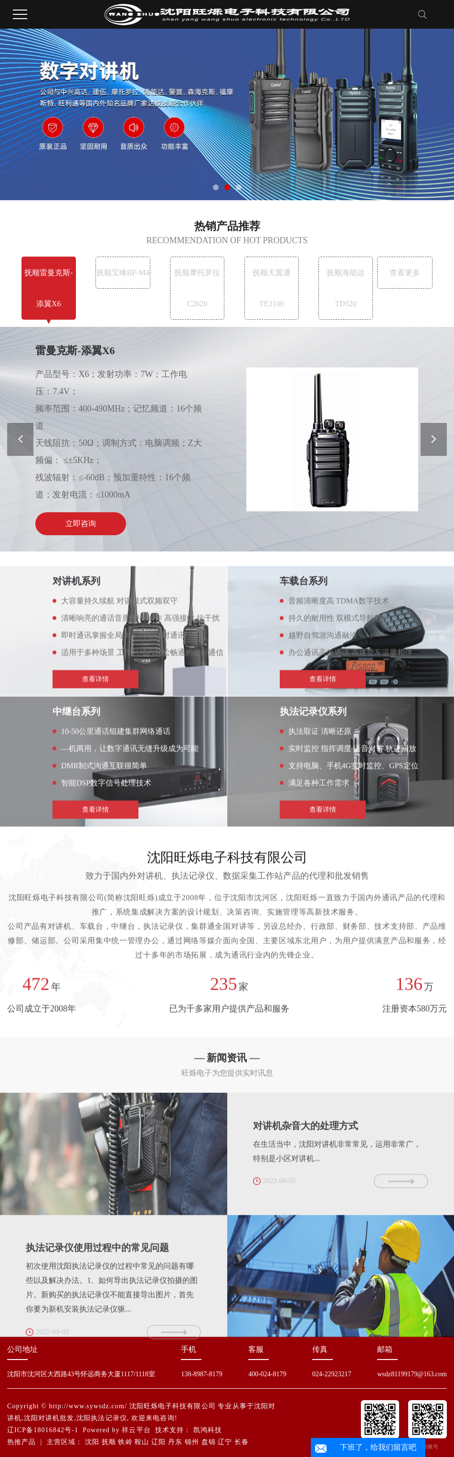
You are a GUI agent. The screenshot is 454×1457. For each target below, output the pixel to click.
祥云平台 (136, 1430)
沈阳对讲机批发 (49, 1418)
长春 (241, 1442)
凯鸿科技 (207, 1430)
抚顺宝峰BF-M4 (122, 273)
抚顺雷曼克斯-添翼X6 (48, 288)
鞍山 (142, 1442)
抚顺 (109, 1442)
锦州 (192, 1442)
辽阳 (158, 1442)
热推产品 (21, 1442)
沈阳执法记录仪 (101, 1418)
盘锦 (208, 1442)
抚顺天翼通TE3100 (272, 288)
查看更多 (405, 273)
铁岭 (125, 1442)
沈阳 (92, 1442)
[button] (216, 187)
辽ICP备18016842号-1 (42, 1430)
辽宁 (225, 1442)
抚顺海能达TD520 (346, 288)
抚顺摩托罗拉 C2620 (197, 288)
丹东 (175, 1442)
